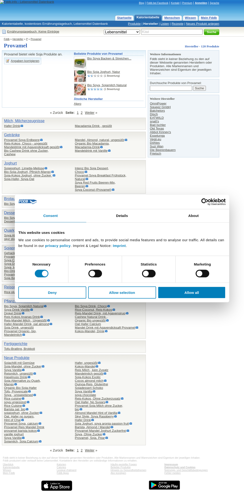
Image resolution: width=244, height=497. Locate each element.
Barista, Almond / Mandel (92, 427)
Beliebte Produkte (121, 467)
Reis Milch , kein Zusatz (91, 370)
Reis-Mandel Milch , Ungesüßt (25, 320)
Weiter (89, 113)
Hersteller (150, 23)
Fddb (7, 39)
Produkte (134, 23)
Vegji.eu (155, 139)
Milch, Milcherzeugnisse (24, 121)
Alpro (77, 103)
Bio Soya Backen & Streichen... (109, 58)
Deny (52, 293)
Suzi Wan (156, 146)
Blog (141, 2)
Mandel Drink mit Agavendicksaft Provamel (105, 327)
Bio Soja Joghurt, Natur (103, 72)
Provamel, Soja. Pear (90, 438)
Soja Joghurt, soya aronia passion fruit (102, 423)
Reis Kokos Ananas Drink (22, 317)
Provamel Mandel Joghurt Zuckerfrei (100, 430)
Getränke (12, 135)
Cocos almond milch (89, 380)
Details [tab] (122, 215)
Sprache (214, 2)
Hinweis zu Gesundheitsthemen (128, 470)
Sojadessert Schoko (89, 388)
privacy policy (58, 246)
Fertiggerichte (15, 344)
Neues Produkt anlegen (202, 23)
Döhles (155, 143)
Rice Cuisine (13, 405)
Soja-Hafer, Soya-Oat (19, 179)
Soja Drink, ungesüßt (19, 327)
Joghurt (10, 163)
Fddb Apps (63, 473)
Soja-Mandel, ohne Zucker (22, 366)
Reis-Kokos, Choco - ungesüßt (25, 143)
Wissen (190, 18)
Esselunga (157, 135)
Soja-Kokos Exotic (88, 377)
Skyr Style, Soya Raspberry (94, 416)
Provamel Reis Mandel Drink (24, 427)
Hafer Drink (12, 126)
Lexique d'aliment (66, 470)
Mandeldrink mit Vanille (91, 150)
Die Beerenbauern (163, 150)
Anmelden (201, 2)
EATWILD (157, 118)
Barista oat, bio (14, 409)
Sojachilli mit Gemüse (19, 363)
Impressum (171, 464)
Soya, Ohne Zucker (88, 434)
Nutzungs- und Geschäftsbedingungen (186, 470)
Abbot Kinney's (160, 132)
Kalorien (61, 464)
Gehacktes (11, 253)
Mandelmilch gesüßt (89, 373)
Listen (165, 23)
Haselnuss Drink (15, 377)
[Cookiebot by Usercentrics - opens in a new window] (205, 201)
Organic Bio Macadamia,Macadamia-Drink (92, 145)
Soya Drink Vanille (17, 309)
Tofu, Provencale (16, 391)
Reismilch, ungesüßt (18, 373)
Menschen (172, 18)
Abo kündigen (118, 473)
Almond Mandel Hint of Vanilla (96, 413)
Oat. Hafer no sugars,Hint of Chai (19, 418)
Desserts (11, 213)
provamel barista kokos (20, 430)
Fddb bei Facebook (157, 2)
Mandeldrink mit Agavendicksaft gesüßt (31, 147)
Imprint (119, 246)
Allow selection (122, 293)
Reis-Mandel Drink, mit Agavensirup (100, 313)
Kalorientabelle (148, 17)
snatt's (154, 121)
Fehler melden (172, 473)
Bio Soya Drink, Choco (91, 306)
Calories (61, 467)
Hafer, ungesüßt (86, 363)
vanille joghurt (14, 434)
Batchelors (157, 110)
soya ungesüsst (15, 402)
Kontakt (175, 2)
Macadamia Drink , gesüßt (93, 126)
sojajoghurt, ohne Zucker (21, 413)
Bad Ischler (158, 125)
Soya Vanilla (12, 370)
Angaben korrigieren (25, 61)
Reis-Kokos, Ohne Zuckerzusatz (97, 398)
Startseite (124, 18)
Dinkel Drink (12, 313)
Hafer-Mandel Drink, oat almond (26, 324)
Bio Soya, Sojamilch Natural (107, 85)
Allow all (191, 293)
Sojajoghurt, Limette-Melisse (24, 168)
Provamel (35, 39)
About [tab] (193, 215)
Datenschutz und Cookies (179, 467)
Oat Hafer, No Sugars (90, 402)
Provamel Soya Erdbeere (22, 140)
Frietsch (155, 153)
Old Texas (157, 128)
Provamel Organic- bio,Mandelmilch (20, 332)
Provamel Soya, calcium (21, 423)
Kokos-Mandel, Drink (89, 331)
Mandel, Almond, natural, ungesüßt (99, 140)
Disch (154, 114)
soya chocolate (85, 395)
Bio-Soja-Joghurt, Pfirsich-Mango (27, 172)
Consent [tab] (50, 215)
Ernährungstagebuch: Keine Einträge (33, 31)
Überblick (8, 464)
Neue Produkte (17, 358)
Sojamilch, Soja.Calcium (21, 441)
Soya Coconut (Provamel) (93, 189)
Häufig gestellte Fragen (124, 464)
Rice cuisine (12, 398)
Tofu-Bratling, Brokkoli (19, 349)
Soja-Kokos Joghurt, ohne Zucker (28, 175)
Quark (9, 230)
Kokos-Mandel (85, 366)
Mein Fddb (209, 18)
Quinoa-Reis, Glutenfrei (91, 384)
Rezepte (177, 23)
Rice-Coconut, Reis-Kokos (93, 309)
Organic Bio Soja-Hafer (20, 388)
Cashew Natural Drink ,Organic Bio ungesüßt (91, 318)
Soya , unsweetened (18, 395)
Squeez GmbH (160, 107)
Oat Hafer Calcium (88, 324)
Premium (187, 2)
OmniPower (158, 103)
